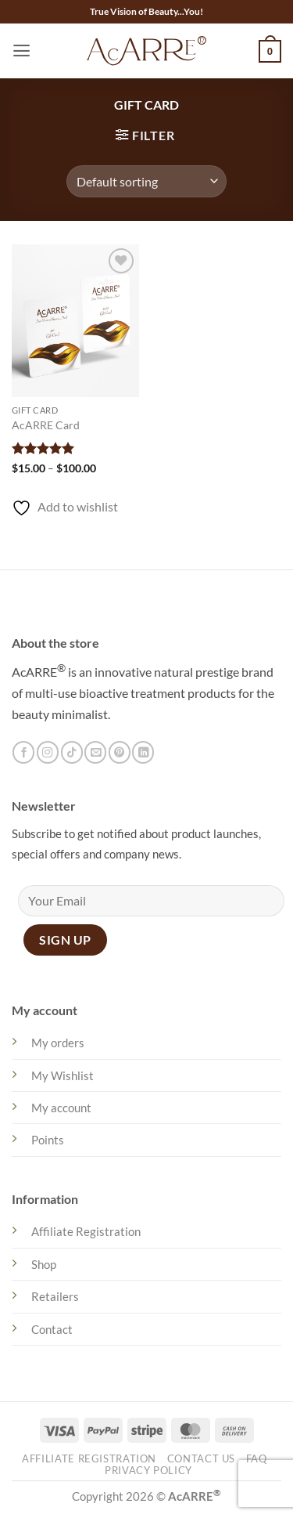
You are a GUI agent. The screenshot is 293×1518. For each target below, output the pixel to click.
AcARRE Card (46, 425)
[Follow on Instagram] (48, 752)
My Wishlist (62, 1075)
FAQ (256, 1459)
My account (61, 1108)
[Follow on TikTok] (72, 752)
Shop (43, 1264)
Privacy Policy (148, 1470)
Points (47, 1140)
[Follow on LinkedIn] (143, 752)
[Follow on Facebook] (23, 752)
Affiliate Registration (86, 1231)
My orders (57, 1042)
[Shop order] (146, 181)
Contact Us (201, 1459)
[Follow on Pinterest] (119, 752)
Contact (52, 1329)
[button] (21, 50)
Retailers (55, 1296)
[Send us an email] (95, 752)
